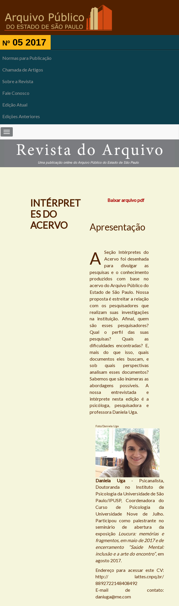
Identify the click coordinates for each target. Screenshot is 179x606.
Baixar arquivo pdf (125, 200)
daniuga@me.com (113, 596)
